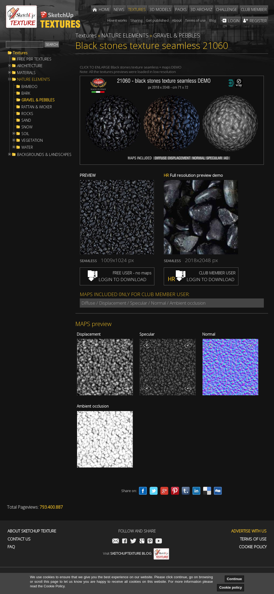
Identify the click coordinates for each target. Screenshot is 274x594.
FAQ (11, 546)
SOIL (25, 133)
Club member (254, 9)
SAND (26, 120)
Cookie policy (230, 587)
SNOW (26, 127)
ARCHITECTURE (30, 65)
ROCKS (27, 113)
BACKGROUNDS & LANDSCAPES (44, 154)
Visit (136, 553)
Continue (234, 579)
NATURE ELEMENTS (33, 79)
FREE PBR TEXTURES (34, 59)
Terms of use (253, 539)
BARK (25, 93)
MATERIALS (26, 72)
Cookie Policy (253, 546)
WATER (27, 147)
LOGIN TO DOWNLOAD (117, 279)
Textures (20, 53)
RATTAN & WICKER (36, 107)
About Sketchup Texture (31, 531)
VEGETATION (32, 140)
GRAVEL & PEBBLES (38, 100)
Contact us (19, 539)
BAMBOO (29, 86)
